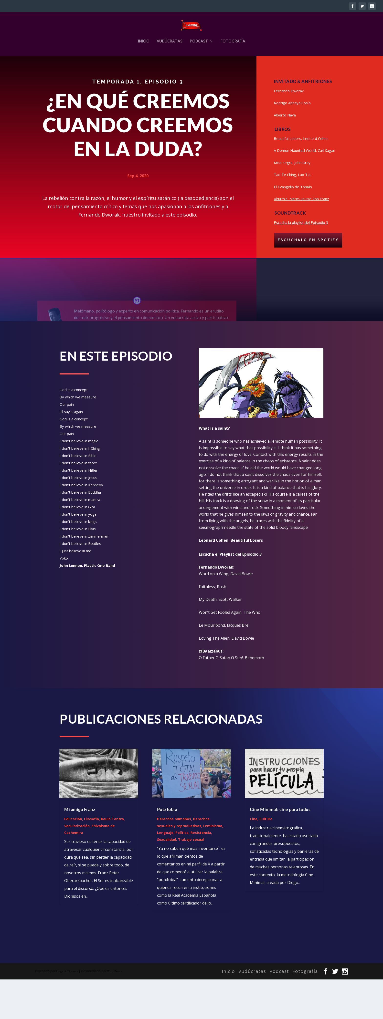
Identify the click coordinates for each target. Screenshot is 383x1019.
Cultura (265, 858)
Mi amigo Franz (79, 849)
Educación (73, 858)
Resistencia (201, 872)
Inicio (143, 71)
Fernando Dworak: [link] (216, 606)
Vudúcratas (169, 71)
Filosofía (91, 858)
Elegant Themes (67, 1010)
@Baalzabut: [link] (211, 690)
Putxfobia (167, 849)
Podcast (199, 71)
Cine (253, 858)
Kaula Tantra (112, 858)
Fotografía (233, 71)
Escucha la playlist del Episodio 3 (301, 262)
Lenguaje (165, 872)
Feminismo (212, 865)
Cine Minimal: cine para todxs (280, 849)
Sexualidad (166, 879)
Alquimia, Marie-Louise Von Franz (301, 238)
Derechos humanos (174, 858)
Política (182, 872)
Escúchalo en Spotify (308, 280)
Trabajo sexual (191, 879)
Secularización (77, 865)
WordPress (114, 1010)
